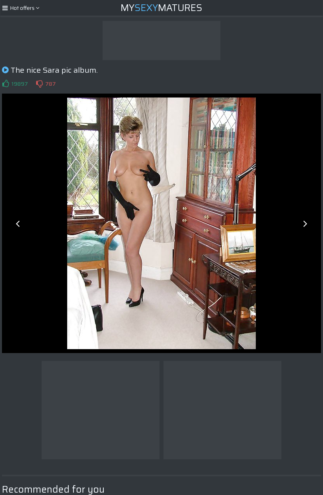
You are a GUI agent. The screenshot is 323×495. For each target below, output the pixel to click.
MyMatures (161, 7)
